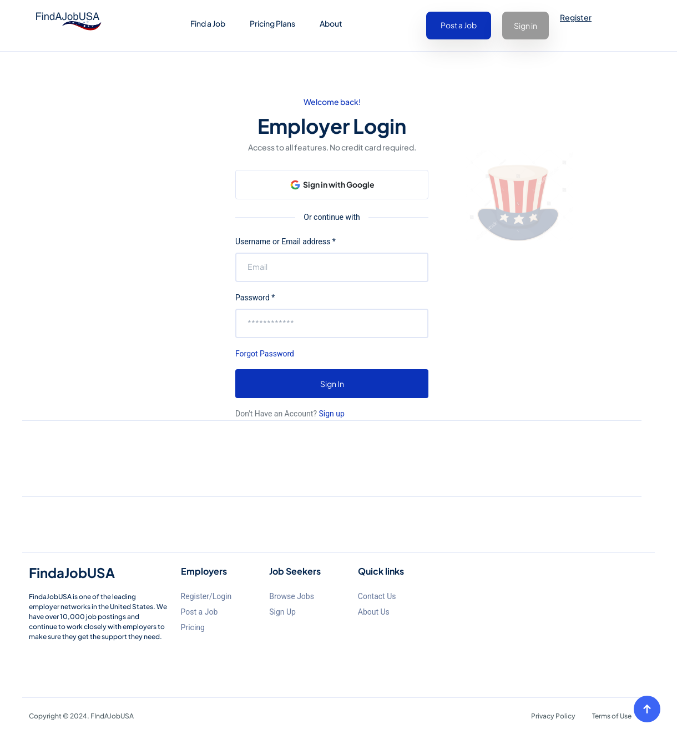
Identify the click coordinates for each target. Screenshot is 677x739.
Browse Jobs (291, 596)
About (331, 23)
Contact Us (377, 596)
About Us (374, 611)
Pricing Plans (272, 23)
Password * (255, 297)
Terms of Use (611, 716)
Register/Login (206, 596)
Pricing (193, 627)
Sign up (331, 413)
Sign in (525, 26)
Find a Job (207, 23)
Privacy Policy (553, 716)
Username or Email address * (285, 241)
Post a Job (459, 25)
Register (576, 17)
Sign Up (282, 611)
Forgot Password (264, 353)
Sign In (332, 384)
